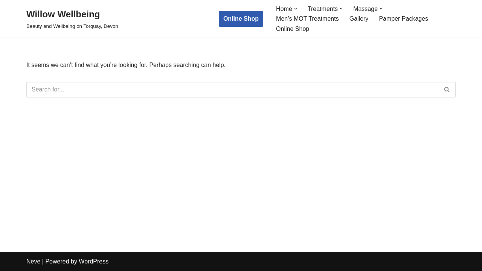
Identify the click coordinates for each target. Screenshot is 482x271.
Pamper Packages (403, 18)
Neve (33, 261)
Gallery (359, 18)
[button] (295, 8)
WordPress (93, 261)
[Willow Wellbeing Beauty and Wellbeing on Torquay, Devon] (72, 18)
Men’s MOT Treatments (307, 18)
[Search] (232, 89)
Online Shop (241, 18)
